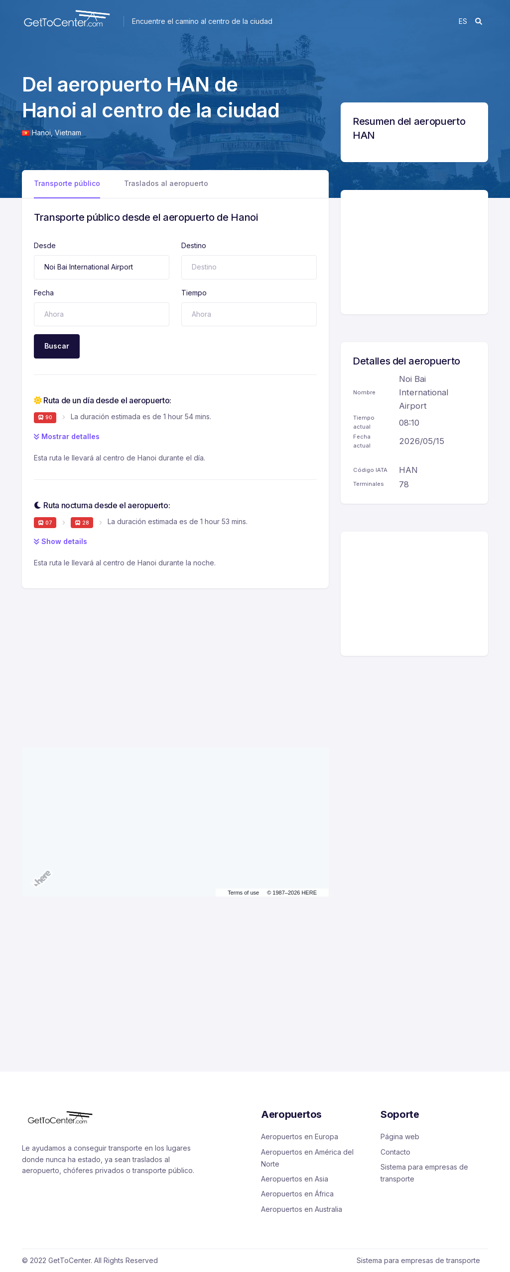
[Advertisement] (175, 657)
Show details (60, 541)
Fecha (44, 292)
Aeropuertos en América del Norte (307, 1158)
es (463, 21)
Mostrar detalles (67, 436)
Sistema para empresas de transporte (424, 1173)
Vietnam (68, 132)
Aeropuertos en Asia (294, 1179)
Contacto (395, 1152)
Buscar (56, 346)
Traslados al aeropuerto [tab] (166, 183)
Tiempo (194, 292)
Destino (193, 245)
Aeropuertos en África (297, 1193)
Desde (45, 245)
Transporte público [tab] (67, 183)
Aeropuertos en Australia (301, 1209)
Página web (400, 1136)
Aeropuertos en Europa (299, 1136)
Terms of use (243, 893)
